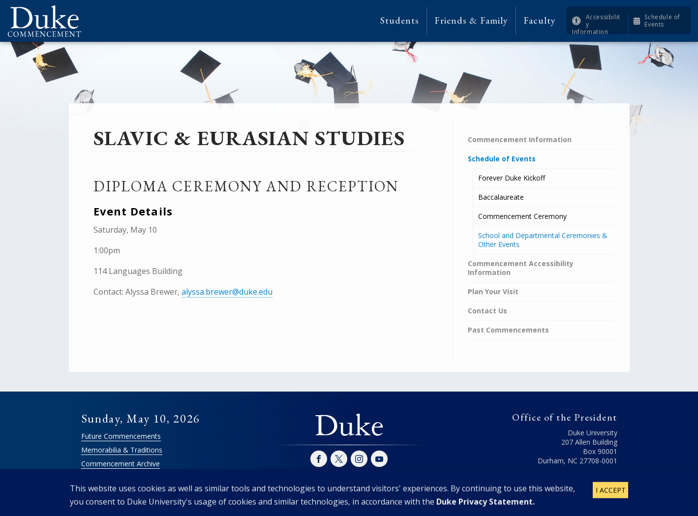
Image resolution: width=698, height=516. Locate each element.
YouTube (379, 459)
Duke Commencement (48, 21)
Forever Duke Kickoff (511, 177)
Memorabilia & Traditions (121, 450)
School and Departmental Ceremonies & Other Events (542, 240)
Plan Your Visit (493, 291)
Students (399, 20)
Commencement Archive (120, 463)
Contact (604, 475)
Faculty (539, 20)
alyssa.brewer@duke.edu (227, 291)
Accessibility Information (596, 24)
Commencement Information (520, 139)
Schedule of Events (662, 20)
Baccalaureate (501, 197)
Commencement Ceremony (522, 216)
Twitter (339, 459)
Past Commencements (508, 329)
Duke (349, 425)
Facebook (318, 459)
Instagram (359, 459)
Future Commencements (121, 436)
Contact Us (487, 310)
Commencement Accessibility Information (521, 268)
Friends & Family (471, 20)
